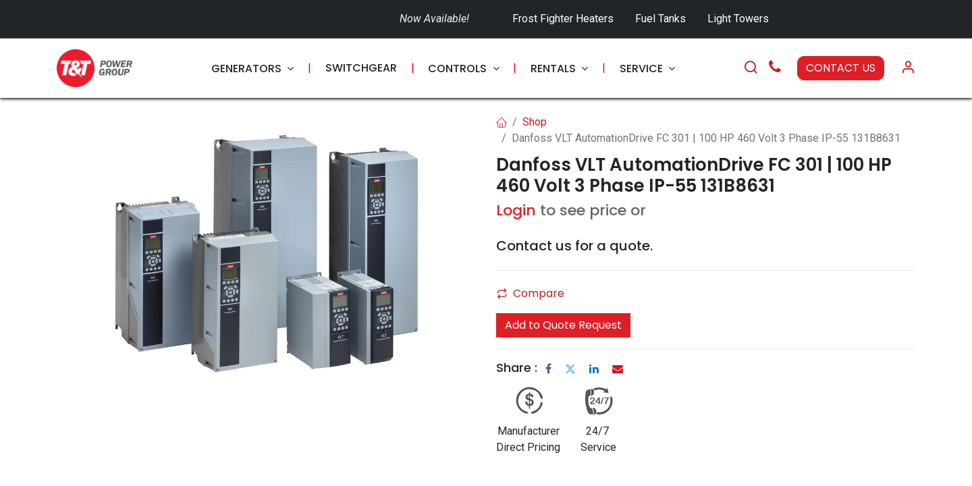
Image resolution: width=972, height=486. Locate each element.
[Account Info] (907, 68)
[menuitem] (252, 68)
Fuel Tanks (661, 18)
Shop (534, 121)
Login (516, 210)
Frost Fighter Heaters (563, 18)
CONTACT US (840, 68)
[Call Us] (775, 68)
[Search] (750, 68)
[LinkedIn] (594, 368)
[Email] (617, 368)
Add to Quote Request (563, 325)
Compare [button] (530, 293)
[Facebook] (548, 368)
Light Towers (738, 18)
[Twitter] (570, 368)
